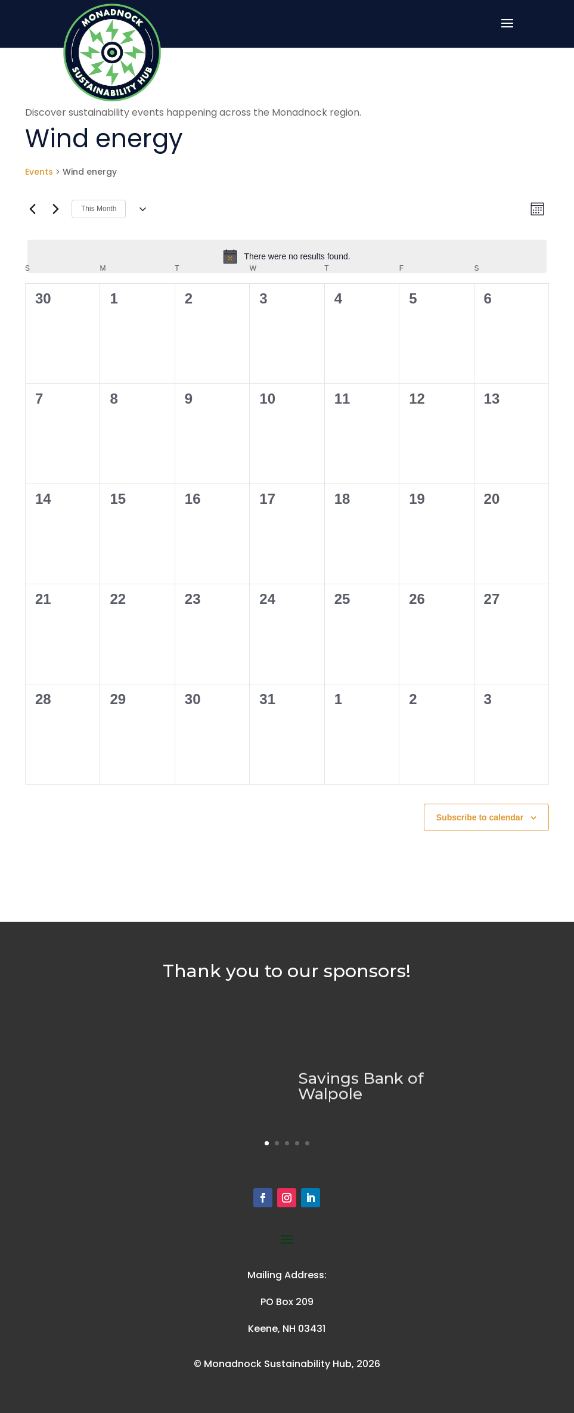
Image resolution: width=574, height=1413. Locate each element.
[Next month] (55, 209)
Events (39, 172)
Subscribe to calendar (479, 817)
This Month (98, 208)
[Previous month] (32, 209)
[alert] (287, 256)
